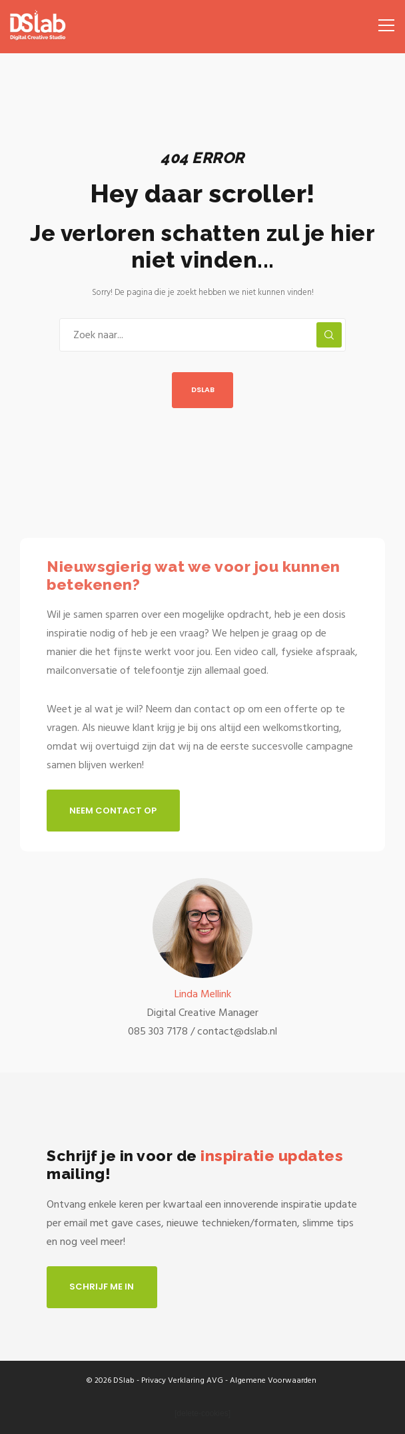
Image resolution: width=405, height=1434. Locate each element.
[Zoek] (329, 335)
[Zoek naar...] (202, 335)
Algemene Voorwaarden (273, 1380)
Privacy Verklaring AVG (182, 1380)
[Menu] (382, 20)
